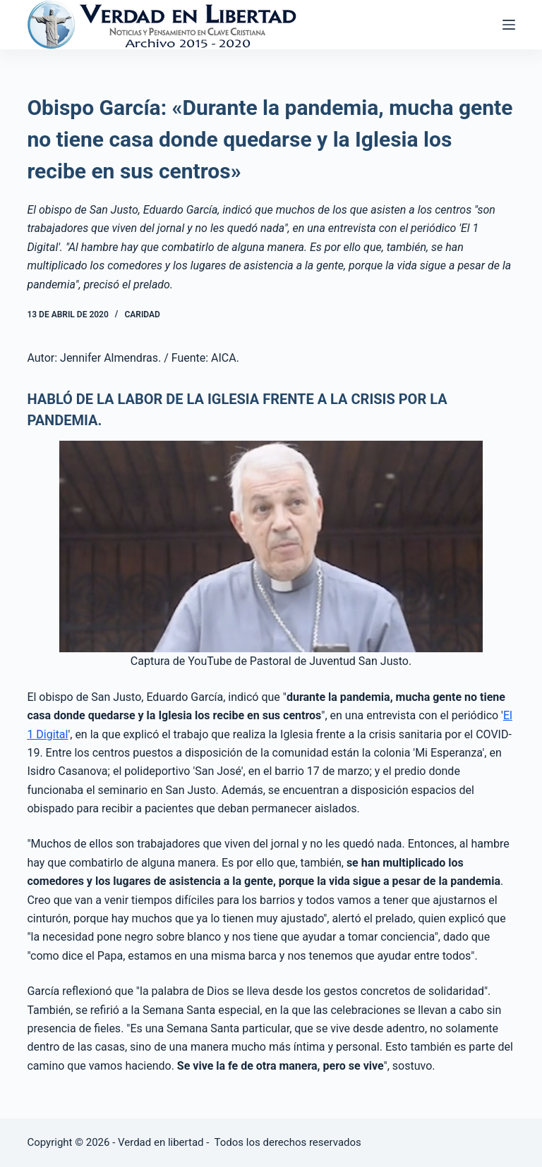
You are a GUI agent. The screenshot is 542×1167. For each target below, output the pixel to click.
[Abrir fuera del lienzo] (508, 24)
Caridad (141, 314)
